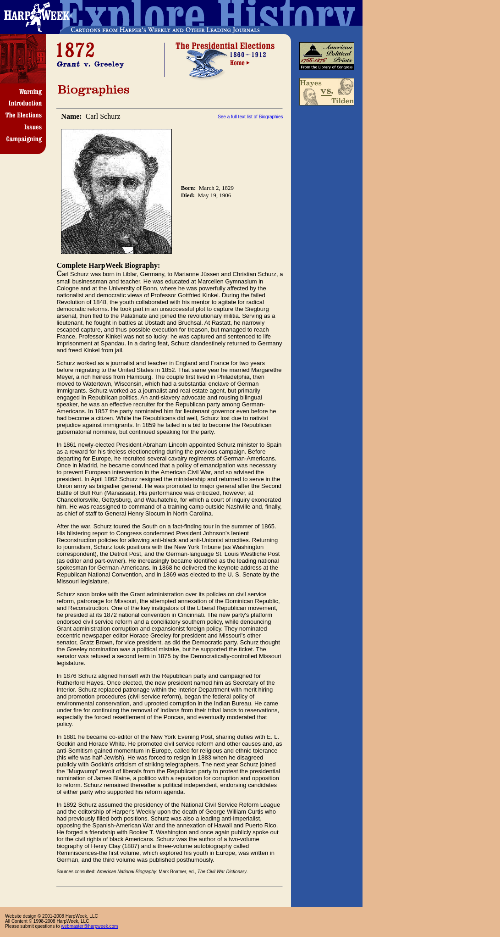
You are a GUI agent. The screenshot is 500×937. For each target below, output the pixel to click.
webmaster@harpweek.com (89, 926)
